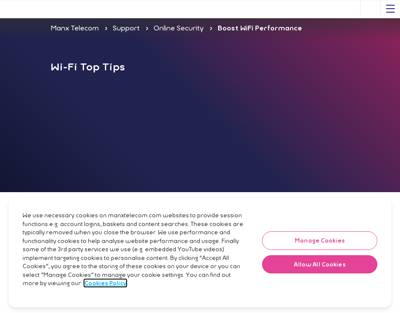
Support (126, 27)
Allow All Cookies (319, 285)
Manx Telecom (74, 27)
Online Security (179, 27)
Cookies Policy (105, 303)
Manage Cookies (320, 261)
